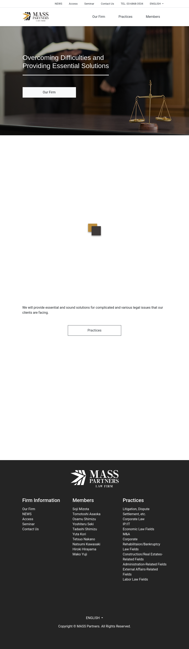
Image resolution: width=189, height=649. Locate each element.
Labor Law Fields (135, 579)
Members (153, 17)
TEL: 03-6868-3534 (132, 3)
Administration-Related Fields (144, 564)
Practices (125, 17)
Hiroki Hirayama (84, 549)
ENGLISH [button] (155, 3)
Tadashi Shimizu (84, 529)
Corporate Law (133, 519)
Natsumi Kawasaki (86, 544)
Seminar (89, 3)
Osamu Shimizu (84, 519)
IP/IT (126, 524)
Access (73, 3)
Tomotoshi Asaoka (86, 514)
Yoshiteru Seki (83, 524)
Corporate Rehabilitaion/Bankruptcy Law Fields (141, 544)
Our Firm (98, 17)
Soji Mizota (80, 509)
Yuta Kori (79, 534)
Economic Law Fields (138, 529)
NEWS (58, 3)
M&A (126, 534)
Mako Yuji (79, 554)
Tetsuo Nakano (83, 539)
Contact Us (107, 3)
